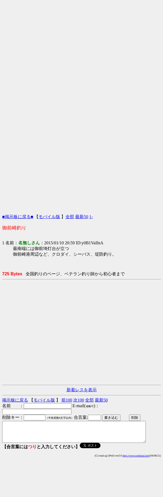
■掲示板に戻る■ (17, 216)
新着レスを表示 (82, 390)
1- (91, 216)
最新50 (81, 216)
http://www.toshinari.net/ (136, 459)
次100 (78, 400)
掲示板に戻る (15, 400)
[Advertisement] (80, 52)
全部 (69, 216)
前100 (66, 400)
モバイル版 (49, 216)
